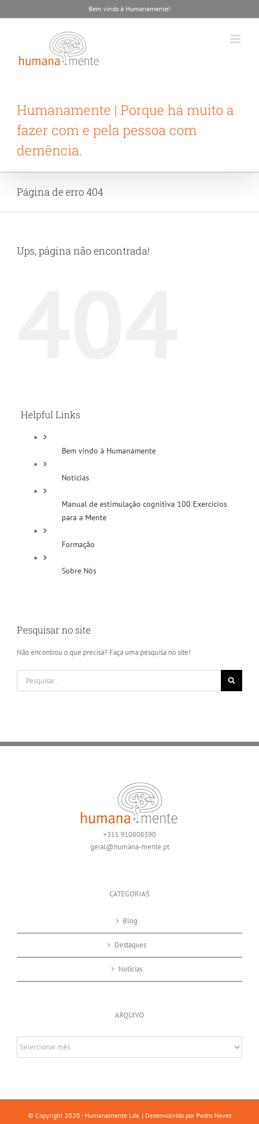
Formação (78, 544)
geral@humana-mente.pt (129, 847)
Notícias (75, 478)
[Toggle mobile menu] (236, 39)
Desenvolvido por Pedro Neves (188, 1115)
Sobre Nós (79, 571)
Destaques (130, 945)
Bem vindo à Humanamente (109, 451)
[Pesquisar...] (119, 680)
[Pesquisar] (231, 680)
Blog (130, 921)
